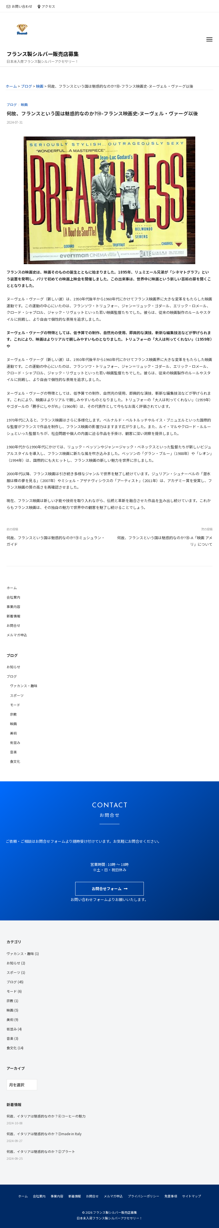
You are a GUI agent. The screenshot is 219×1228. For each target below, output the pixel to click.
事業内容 (13, 606)
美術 (13, 733)
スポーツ (17, 695)
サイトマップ (191, 1196)
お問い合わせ (22, 6)
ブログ (12, 104)
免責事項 (170, 1196)
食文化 (15, 761)
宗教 (13, 714)
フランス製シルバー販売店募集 (43, 53)
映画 (24, 104)
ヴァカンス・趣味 (23, 685)
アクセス (48, 6)
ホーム (12, 587)
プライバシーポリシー (143, 1196)
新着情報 (13, 615)
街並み (15, 742)
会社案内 (13, 597)
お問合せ (13, 625)
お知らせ (13, 666)
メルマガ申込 (17, 634)
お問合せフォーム (107, 888)
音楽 (13, 751)
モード (15, 704)
